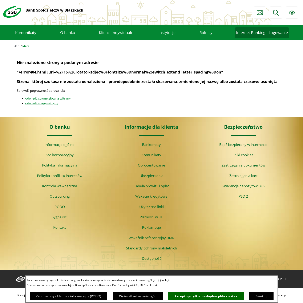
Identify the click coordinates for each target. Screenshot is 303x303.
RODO (59, 206)
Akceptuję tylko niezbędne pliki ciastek (205, 296)
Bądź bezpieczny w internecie (243, 144)
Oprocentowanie (151, 165)
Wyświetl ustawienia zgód (137, 296)
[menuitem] (25, 32)
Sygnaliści (59, 217)
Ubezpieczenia (151, 175)
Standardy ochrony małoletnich (151, 248)
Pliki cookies (243, 154)
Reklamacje (151, 227)
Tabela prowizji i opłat (151, 186)
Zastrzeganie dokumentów (243, 165)
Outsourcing (60, 196)
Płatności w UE (151, 217)
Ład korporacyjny (59, 154)
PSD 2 (243, 196)
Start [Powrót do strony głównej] (16, 46)
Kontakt (59, 227)
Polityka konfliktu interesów (59, 175)
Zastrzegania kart (243, 175)
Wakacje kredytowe (151, 196)
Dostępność (151, 258)
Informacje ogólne (59, 144)
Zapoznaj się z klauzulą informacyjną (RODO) (68, 296)
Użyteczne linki (151, 206)
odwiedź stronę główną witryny (48, 98)
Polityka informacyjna (59, 165)
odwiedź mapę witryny (41, 103)
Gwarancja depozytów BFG (243, 186)
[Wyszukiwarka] (276, 13)
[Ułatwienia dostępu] (292, 13)
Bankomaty (151, 144)
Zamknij (261, 296)
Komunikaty (151, 154)
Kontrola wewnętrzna (59, 186)
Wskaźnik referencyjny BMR (151, 237)
